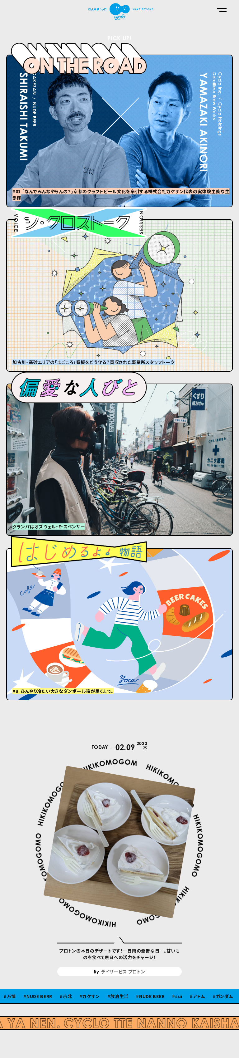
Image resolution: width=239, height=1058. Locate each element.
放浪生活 (119, 996)
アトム (199, 996)
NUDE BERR (39, 996)
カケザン (91, 996)
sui (178, 996)
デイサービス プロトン (123, 972)
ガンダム (224, 996)
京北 (67, 996)
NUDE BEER (152, 996)
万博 (11, 996)
